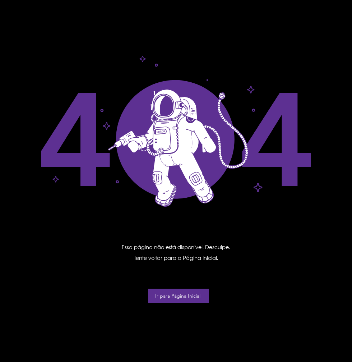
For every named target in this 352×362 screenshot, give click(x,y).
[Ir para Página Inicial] (178, 296)
